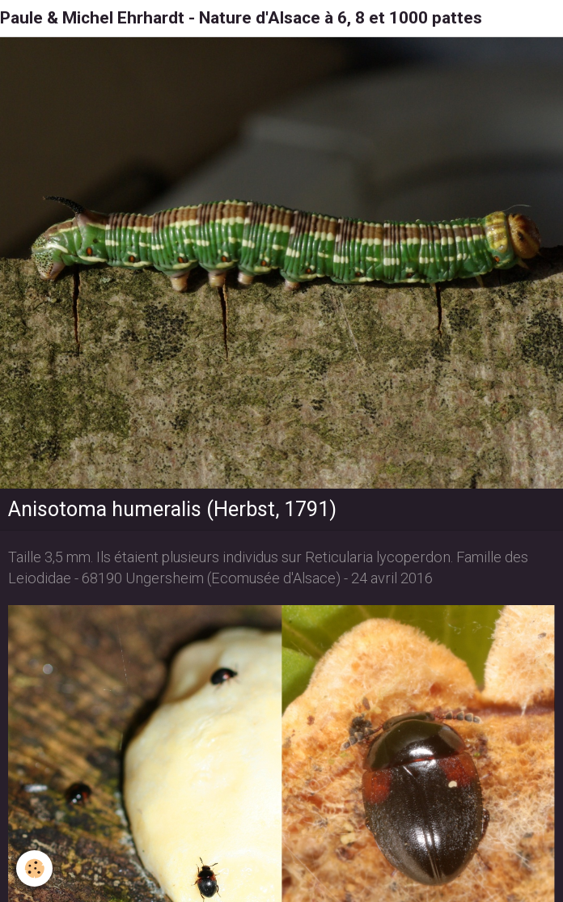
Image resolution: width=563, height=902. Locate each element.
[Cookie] (34, 868)
